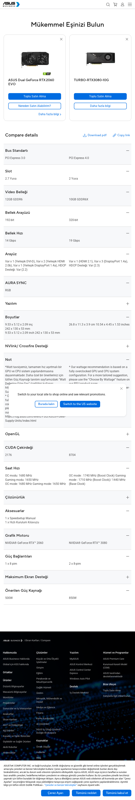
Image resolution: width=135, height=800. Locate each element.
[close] (121, 388)
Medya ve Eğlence (45, 707)
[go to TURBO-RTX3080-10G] (100, 59)
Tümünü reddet (86, 793)
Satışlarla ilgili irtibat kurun (116, 696)
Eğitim (39, 673)
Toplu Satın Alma (112, 690)
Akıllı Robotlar (10, 747)
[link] (34, 106)
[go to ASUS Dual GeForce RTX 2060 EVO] (35, 59)
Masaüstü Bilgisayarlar (15, 692)
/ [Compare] (44, 640)
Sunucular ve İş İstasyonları (17, 708)
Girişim (40, 667)
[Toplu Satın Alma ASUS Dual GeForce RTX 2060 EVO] (34, 96)
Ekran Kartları (10, 719)
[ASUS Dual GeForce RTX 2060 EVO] (34, 81)
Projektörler (9, 703)
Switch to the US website (80, 404)
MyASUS (74, 658)
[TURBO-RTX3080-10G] (100, 81)
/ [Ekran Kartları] (31, 640)
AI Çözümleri (42, 724)
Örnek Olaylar (43, 746)
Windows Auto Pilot (80, 678)
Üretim (39, 693)
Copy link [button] (121, 135)
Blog (38, 757)
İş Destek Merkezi (79, 692)
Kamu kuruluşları (45, 718)
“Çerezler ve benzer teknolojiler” (60, 785)
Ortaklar (7, 672)
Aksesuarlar (9, 752)
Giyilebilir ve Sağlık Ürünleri (17, 741)
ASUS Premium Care (113, 658)
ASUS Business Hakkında (16, 658)
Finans (39, 712)
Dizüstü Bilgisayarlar (13, 686)
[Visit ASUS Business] (13, 641)
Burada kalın (46, 404)
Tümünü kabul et (117, 793)
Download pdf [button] (94, 135)
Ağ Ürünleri (8, 730)
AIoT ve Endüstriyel (13, 725)
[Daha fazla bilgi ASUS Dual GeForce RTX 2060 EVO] (50, 114)
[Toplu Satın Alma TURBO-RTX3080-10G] (100, 96)
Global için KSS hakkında (16, 664)
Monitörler (8, 697)
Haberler (40, 752)
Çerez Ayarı (55, 793)
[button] (108, 4)
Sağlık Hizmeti (43, 687)
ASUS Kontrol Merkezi (81, 664)
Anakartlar (8, 714)
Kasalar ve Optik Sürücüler (16, 736)
